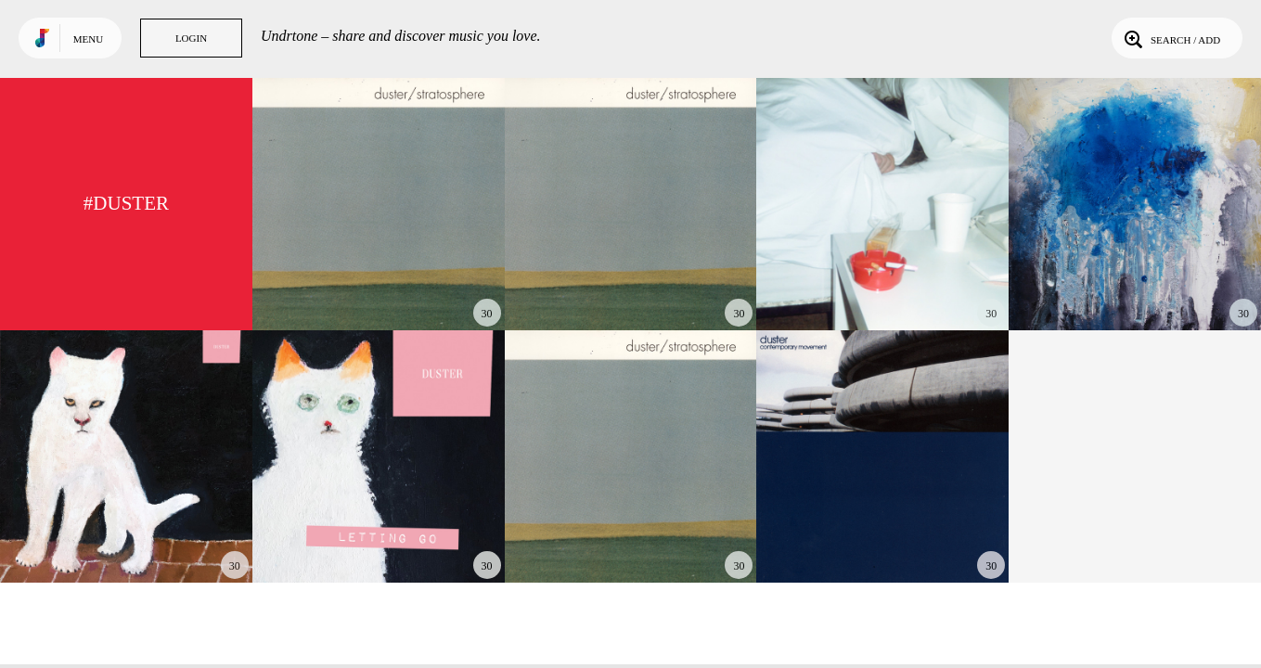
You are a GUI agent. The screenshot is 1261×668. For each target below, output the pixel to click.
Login (191, 38)
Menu (88, 39)
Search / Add (1170, 38)
